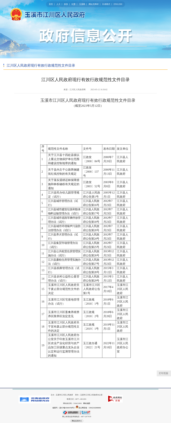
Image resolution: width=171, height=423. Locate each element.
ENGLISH (118, 4)
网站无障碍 (94, 4)
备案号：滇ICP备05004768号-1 (63, 408)
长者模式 (106, 4)
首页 (51, 4)
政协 (66, 4)
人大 (58, 4)
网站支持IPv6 (77, 421)
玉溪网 (82, 4)
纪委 (74, 4)
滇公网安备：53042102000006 (88, 406)
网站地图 (86, 403)
